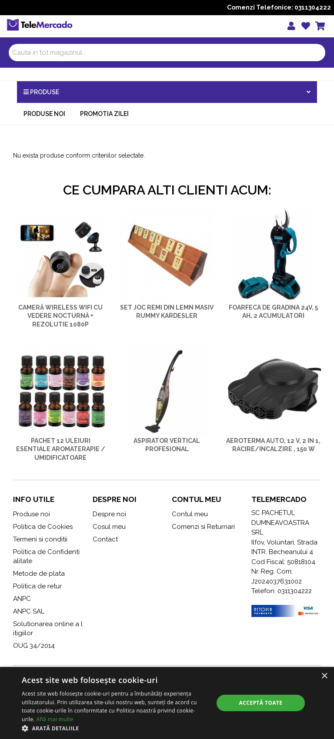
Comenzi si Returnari (203, 527)
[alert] (167, 703)
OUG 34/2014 (34, 646)
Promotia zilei (104, 113)
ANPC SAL (28, 611)
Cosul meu (109, 527)
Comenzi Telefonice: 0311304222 (279, 7)
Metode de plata (39, 573)
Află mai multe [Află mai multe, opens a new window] (54, 719)
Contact (105, 539)
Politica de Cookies (43, 527)
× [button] (324, 676)
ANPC (22, 599)
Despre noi (109, 514)
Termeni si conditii (40, 539)
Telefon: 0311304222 (281, 591)
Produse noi (44, 113)
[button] (115, 728)
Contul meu (190, 514)
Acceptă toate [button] (261, 702)
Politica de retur (37, 586)
